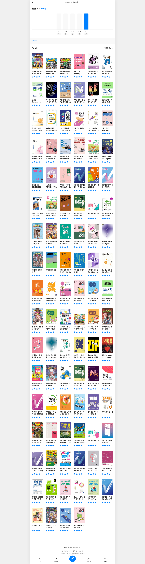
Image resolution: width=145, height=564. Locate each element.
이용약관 (75, 551)
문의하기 (81, 551)
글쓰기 (72, 559)
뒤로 (33, 2)
